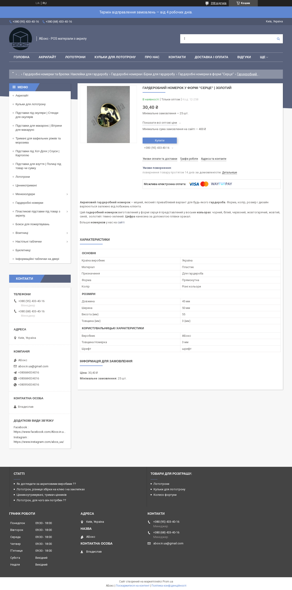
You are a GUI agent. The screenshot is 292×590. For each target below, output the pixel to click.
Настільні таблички (29, 241)
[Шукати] (278, 38)
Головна (21, 57)
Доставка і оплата (211, 57)
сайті (121, 222)
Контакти (177, 57)
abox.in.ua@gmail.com (33, 366)
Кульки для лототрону (115, 57)
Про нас (152, 57)
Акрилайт (47, 57)
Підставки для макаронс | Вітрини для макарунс (39, 127)
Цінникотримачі (26, 185)
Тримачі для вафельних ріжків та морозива (38, 140)
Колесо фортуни (165, 494)
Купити (159, 140)
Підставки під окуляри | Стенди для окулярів (37, 115)
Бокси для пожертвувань (33, 224)
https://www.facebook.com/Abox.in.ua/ (40, 431)
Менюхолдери (25, 194)
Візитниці (22, 233)
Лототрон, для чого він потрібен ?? (41, 500)
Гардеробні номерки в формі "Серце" (206, 74)
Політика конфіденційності (168, 585)
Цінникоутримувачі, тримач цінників (42, 494)
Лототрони (75, 57)
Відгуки (244, 57)
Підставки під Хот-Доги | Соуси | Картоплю (37, 153)
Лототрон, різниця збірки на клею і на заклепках (51, 489)
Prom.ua (168, 581)
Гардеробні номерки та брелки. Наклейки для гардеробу (65, 74)
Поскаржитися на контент (132, 585)
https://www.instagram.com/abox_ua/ (39, 442)
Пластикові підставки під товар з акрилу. (38, 213)
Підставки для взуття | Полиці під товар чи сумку (38, 166)
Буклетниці (23, 250)
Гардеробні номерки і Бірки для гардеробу (143, 74)
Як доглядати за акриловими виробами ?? (46, 484)
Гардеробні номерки (29, 202)
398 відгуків (219, 3)
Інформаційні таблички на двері (37, 259)
